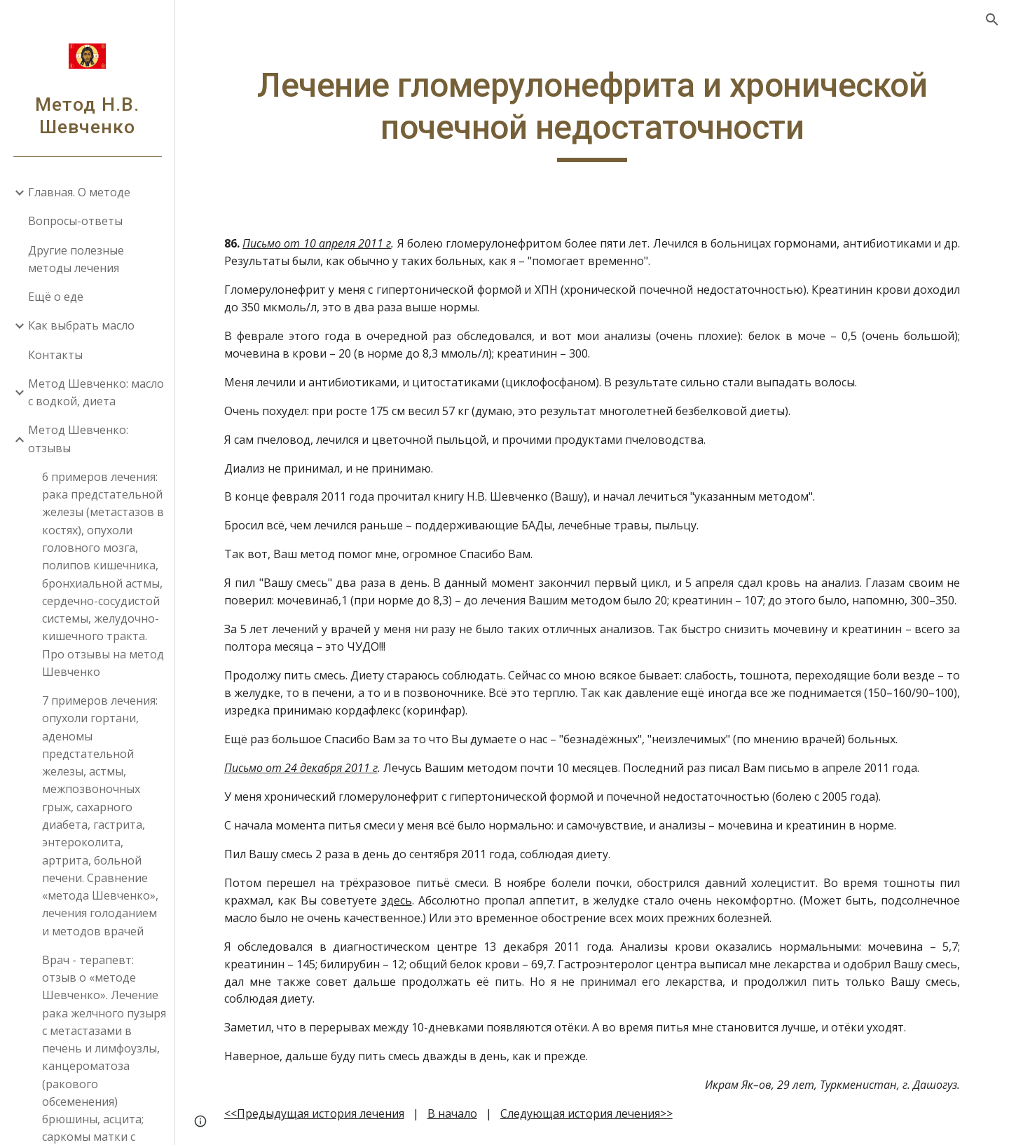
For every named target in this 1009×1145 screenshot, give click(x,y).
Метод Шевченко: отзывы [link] (78, 438)
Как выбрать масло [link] (81, 325)
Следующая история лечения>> (586, 1113)
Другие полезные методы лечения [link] (76, 259)
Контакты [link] (55, 355)
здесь (396, 900)
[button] (992, 19)
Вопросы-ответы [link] (75, 221)
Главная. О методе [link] (79, 192)
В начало (452, 1113)
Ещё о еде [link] (55, 296)
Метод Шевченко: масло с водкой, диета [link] (96, 392)
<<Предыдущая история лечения (314, 1113)
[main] (592, 113)
